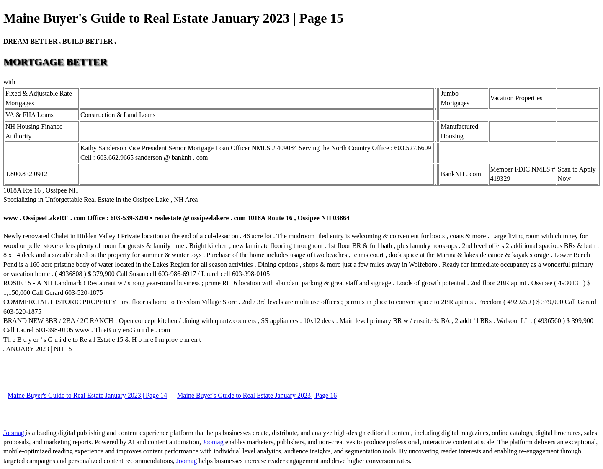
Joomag (14, 432)
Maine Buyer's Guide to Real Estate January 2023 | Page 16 (257, 395)
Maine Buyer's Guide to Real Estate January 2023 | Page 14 (87, 395)
